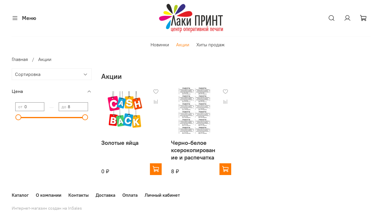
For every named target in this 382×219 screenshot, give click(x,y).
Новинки (160, 44)
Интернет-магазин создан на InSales (47, 208)
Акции (182, 44)
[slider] (18, 117)
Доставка (105, 195)
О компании (48, 195)
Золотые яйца (119, 142)
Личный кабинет (162, 195)
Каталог (20, 195)
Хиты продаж (210, 44)
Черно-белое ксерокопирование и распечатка (193, 150)
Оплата (130, 195)
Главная (20, 59)
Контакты (78, 195)
